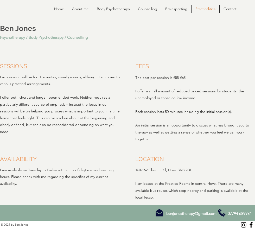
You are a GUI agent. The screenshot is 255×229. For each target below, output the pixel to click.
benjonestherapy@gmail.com (191, 213)
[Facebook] (251, 224)
